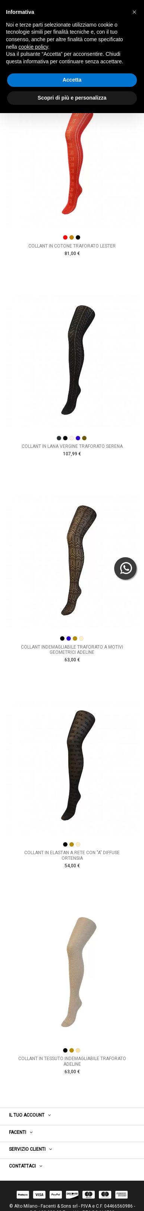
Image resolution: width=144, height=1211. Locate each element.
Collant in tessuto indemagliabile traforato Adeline (72, 1061)
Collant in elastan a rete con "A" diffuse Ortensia (72, 855)
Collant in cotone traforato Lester (72, 246)
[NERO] (65, 438)
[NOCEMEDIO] (71, 237)
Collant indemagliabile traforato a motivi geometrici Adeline (72, 649)
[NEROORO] (78, 237)
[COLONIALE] (71, 438)
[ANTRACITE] (59, 438)
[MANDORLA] (81, 638)
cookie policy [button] (33, 47)
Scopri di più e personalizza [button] (72, 98)
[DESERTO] (75, 638)
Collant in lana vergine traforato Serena (72, 446)
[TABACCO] (84, 438)
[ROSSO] (65, 237)
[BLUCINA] (78, 438)
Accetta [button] (72, 80)
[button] (134, 12)
